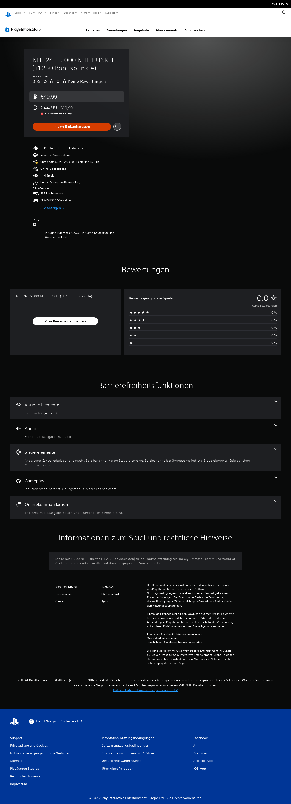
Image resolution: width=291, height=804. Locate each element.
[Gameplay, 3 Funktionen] (145, 479)
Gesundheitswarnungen (162, 634)
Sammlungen (116, 26)
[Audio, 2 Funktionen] (145, 427)
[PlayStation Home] (8, 12)
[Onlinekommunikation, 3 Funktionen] (145, 503)
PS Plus (53, 12)
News (84, 12)
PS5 (30, 12)
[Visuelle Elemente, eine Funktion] (145, 403)
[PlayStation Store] (24, 25)
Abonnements (167, 26)
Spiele (18, 12)
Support (110, 12)
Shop (96, 12)
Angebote (141, 26)
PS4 (40, 12)
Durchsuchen (194, 26)
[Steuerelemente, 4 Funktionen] (145, 453)
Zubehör (69, 12)
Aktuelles (92, 26)
